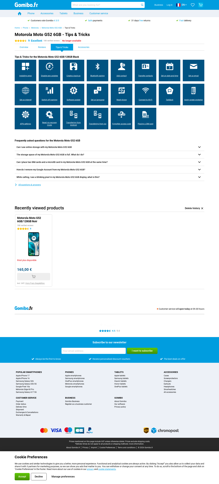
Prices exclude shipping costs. (137, 441)
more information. (136, 444)
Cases (166, 376)
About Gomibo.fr (73, 447)
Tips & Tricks (70, 28)
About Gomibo (120, 401)
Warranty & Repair (23, 415)
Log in (170, 5)
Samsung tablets (121, 378)
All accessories (170, 392)
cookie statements (107, 469)
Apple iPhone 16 (23, 378)
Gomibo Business (72, 401)
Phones (69, 372)
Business (78, 13)
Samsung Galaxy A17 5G (26, 392)
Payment (19, 401)
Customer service (98, 13)
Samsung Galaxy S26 (25, 381)
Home (17, 28)
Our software (119, 404)
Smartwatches (170, 389)
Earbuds (167, 384)
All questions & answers (28, 185)
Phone (31, 13)
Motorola (35, 28)
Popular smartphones (29, 372)
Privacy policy (120, 407)
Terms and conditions (126, 447)
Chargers (167, 381)
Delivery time (21, 407)
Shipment (20, 410)
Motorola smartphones (74, 384)
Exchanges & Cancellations (27, 412)
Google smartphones (73, 387)
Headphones (169, 387)
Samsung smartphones (75, 378)
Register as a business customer (78, 404)
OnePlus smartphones (74, 381)
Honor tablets (120, 384)
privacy (90, 469)
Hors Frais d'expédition (35, 283)
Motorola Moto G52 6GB (52, 28)
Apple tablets (119, 376)
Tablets (63, 13)
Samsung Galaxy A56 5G (26, 384)
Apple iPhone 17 (23, 376)
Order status (21, 404)
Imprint (94, 447)
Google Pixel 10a (23, 387)
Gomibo (118, 398)
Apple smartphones (73, 376)
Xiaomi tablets (120, 381)
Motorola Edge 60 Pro (25, 389)
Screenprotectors (171, 378)
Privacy (85, 447)
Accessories (47, 13)
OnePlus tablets (120, 387)
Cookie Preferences (107, 447)
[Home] (19, 13)
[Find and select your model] (108, 5)
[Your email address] (93, 351)
